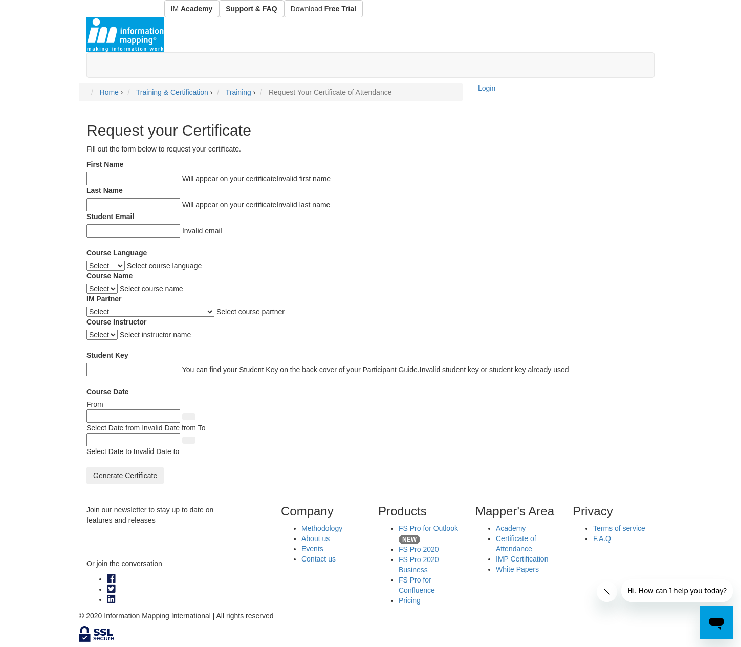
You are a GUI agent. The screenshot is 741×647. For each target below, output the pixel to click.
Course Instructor (116, 322)
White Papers (517, 569)
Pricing (410, 600)
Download (323, 9)
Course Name (109, 276)
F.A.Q (602, 538)
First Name (104, 164)
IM (192, 9)
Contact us (318, 559)
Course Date (107, 391)
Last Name (104, 190)
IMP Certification (522, 559)
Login (486, 88)
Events (312, 549)
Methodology (321, 528)
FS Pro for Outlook (428, 528)
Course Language (116, 253)
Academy (511, 528)
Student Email (110, 216)
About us (315, 538)
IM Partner (103, 299)
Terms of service (619, 528)
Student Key (107, 355)
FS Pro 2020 (419, 549)
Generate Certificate (125, 475)
